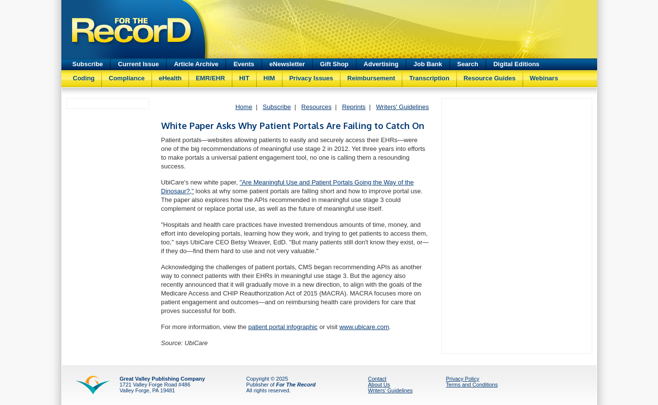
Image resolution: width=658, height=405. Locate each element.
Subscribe (88, 64)
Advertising (381, 64)
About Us (379, 384)
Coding (84, 78)
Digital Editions (516, 64)
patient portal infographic (283, 327)
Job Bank (428, 64)
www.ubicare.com (364, 327)
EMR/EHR (210, 78)
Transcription (429, 78)
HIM (269, 78)
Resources (316, 106)
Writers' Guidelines (402, 106)
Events (243, 64)
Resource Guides (490, 78)
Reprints (353, 106)
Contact (377, 379)
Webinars (544, 78)
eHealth (170, 78)
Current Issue (138, 64)
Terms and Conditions (472, 384)
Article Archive (196, 64)
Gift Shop (334, 64)
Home (243, 106)
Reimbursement (371, 78)
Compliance (127, 78)
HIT (244, 78)
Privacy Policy (462, 379)
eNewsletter (287, 64)
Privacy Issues (311, 78)
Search (467, 64)
